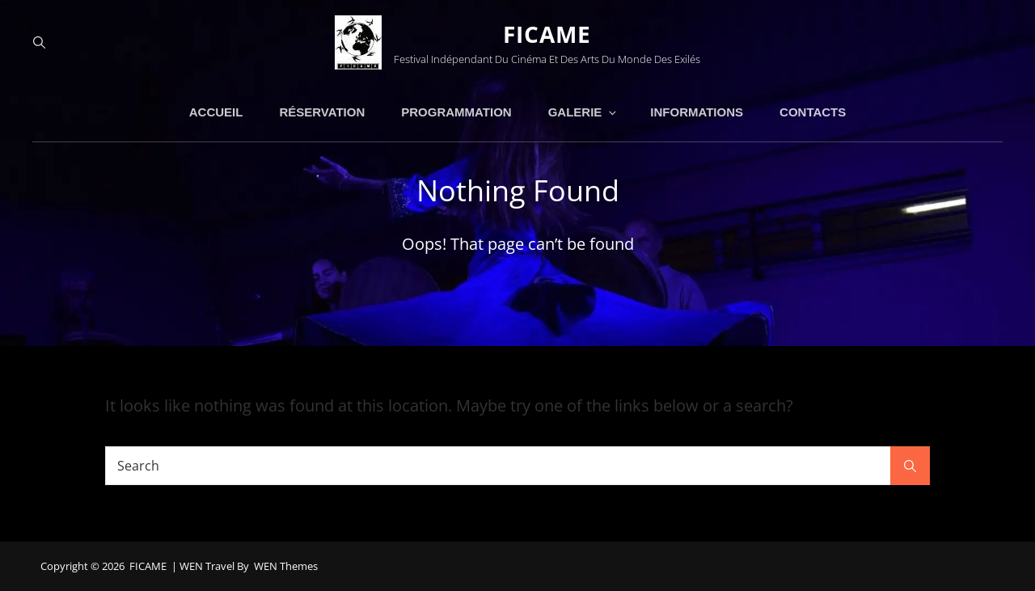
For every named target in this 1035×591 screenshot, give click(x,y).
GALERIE (583, 112)
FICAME (547, 34)
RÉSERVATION (322, 112)
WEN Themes (286, 566)
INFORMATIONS (696, 112)
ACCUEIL (216, 112)
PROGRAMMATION (456, 112)
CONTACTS (812, 112)
